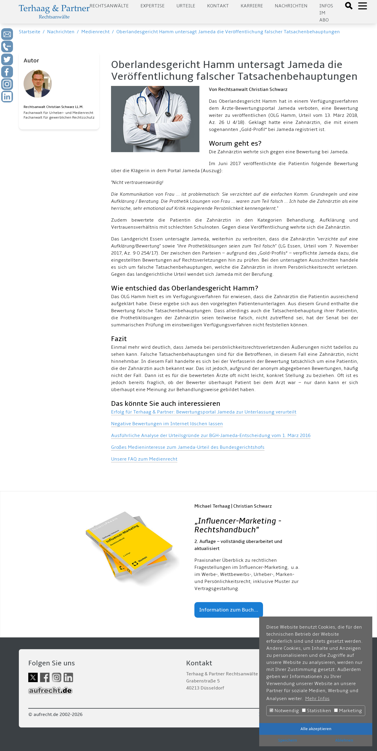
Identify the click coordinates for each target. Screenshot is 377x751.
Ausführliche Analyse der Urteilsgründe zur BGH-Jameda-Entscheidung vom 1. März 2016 (210, 435)
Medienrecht (95, 32)
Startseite (29, 32)
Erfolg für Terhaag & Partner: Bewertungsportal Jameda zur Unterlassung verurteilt (203, 412)
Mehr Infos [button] (317, 699)
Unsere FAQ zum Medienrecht (144, 459)
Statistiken (316, 711)
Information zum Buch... (228, 610)
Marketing (348, 711)
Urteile (185, 6)
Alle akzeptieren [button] (315, 728)
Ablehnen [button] (344, 740)
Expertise (152, 6)
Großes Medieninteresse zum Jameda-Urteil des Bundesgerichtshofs (187, 447)
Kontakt (218, 6)
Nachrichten (291, 6)
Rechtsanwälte (109, 6)
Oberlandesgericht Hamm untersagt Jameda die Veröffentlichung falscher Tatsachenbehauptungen (228, 32)
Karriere (252, 6)
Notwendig (284, 711)
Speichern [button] (287, 740)
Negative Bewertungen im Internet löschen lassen (167, 424)
